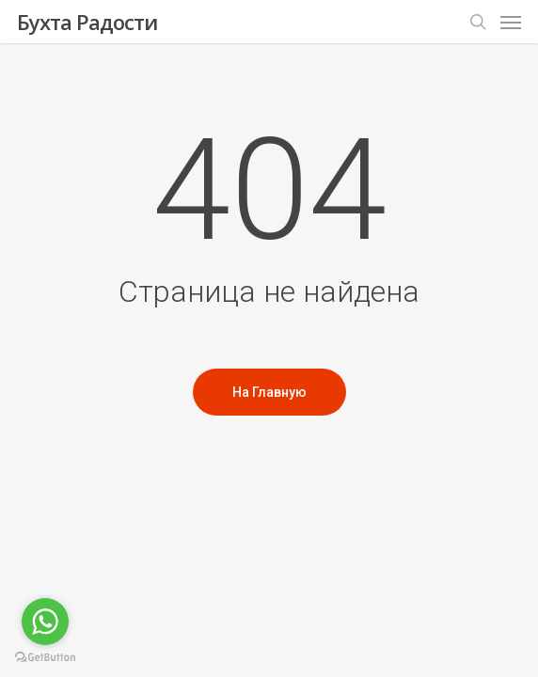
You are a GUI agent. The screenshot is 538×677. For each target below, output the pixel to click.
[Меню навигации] (510, 21)
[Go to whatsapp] (45, 621)
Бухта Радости (87, 21)
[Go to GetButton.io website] (45, 658)
